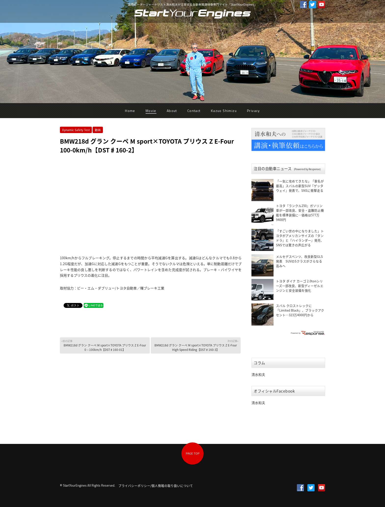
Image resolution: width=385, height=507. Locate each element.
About (172, 110)
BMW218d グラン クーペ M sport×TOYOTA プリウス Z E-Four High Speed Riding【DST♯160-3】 (196, 345)
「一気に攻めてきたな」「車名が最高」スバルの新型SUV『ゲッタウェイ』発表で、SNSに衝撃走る (300, 186)
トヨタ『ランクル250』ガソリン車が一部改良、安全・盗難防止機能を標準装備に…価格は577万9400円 (300, 212)
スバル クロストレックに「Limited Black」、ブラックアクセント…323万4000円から (300, 310)
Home (130, 110)
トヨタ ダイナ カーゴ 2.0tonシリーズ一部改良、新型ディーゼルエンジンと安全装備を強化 (299, 286)
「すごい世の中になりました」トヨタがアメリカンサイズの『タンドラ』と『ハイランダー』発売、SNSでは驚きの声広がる (300, 238)
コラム (259, 363)
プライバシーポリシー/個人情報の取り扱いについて (155, 485)
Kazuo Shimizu (224, 110)
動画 (98, 130)
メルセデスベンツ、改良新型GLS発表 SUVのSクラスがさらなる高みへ (299, 261)
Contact (194, 110)
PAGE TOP (192, 453)
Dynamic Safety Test (76, 130)
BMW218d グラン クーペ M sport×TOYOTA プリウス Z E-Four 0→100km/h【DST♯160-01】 (105, 345)
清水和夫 (258, 374)
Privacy (253, 110)
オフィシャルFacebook (274, 391)
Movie (151, 110)
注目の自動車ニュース (287, 168)
